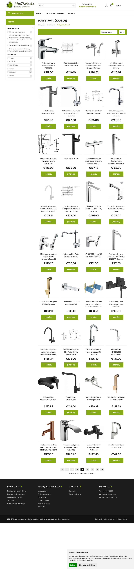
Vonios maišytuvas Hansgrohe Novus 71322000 (48, 65)
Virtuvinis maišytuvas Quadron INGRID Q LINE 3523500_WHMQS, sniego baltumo (48, 208)
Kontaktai (71, 13)
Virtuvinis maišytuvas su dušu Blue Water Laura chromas (116, 208)
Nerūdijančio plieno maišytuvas (19, 45)
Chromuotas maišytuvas (17, 32)
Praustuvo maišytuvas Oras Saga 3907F (116, 446)
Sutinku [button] (72, 565)
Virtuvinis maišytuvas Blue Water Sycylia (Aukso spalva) (71, 351)
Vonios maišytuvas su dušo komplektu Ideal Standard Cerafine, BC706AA (93, 65)
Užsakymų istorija (75, 494)
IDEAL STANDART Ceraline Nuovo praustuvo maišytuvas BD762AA (116, 161)
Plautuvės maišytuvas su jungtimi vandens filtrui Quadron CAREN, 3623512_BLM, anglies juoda (48, 351)
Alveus (11, 58)
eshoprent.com (122, 519)
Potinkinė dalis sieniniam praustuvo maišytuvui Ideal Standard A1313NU (93, 304)
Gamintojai (42, 497)
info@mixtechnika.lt (107, 494)
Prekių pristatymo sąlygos (16, 491)
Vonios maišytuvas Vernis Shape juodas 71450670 (116, 304)
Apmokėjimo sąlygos (14, 497)
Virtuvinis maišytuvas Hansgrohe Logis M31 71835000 (93, 351)
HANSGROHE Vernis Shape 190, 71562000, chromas (94, 208)
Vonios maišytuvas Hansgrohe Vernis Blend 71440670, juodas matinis (70, 208)
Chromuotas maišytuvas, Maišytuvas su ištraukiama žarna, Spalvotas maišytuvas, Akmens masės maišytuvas (19, 39)
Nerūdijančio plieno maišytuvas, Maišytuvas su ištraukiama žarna (19, 51)
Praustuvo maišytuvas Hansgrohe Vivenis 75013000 (48, 161)
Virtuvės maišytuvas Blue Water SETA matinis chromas (116, 113)
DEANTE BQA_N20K (71, 159)
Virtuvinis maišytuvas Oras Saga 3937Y (93, 398)
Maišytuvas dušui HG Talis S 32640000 (71, 64)
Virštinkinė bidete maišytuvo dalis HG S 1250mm (116, 65)
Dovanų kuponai (43, 500)
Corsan (11, 76)
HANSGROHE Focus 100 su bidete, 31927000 (93, 255)
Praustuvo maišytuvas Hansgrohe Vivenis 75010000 (71, 447)
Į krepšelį (48, 78)
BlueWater (12, 72)
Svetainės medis (44, 504)
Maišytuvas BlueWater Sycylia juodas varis (94, 112)
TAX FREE (39, 13)
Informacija (13, 487)
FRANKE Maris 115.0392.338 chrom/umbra (116, 351)
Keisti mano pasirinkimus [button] (87, 565)
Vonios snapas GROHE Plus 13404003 (71, 303)
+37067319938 (106, 491)
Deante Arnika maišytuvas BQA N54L (48, 398)
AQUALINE (12, 62)
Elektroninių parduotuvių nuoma (105, 519)
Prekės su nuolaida (44, 494)
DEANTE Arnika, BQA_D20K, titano (48, 112)
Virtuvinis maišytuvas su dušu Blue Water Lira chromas (71, 113)
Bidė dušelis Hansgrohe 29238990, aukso (48, 303)
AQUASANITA (13, 65)
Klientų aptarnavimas (49, 487)
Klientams (73, 487)
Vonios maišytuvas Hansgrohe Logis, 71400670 (93, 447)
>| (102, 469)
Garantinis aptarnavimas (55, 13)
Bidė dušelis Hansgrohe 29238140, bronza (116, 398)
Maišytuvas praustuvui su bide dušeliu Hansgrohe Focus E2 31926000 (48, 256)
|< (62, 469)
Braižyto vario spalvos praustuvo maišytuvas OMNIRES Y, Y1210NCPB (48, 447)
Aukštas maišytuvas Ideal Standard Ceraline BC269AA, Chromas (116, 256)
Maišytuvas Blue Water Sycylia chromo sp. (71, 255)
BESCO (11, 69)
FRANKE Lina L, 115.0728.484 (71, 398)
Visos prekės (15, 13)
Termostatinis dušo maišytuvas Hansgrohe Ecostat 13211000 (93, 161)
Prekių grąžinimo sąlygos (16, 494)
